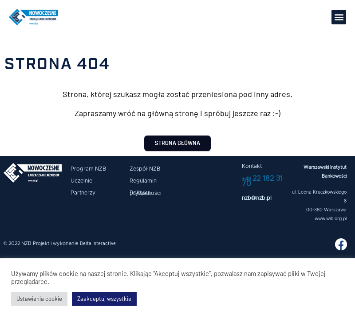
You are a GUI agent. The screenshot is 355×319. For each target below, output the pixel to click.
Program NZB (88, 168)
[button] (338, 17)
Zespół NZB (145, 168)
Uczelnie (81, 180)
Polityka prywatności (146, 193)
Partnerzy (83, 192)
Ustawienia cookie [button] (39, 298)
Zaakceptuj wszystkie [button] (104, 298)
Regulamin (143, 180)
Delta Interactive (98, 243)
